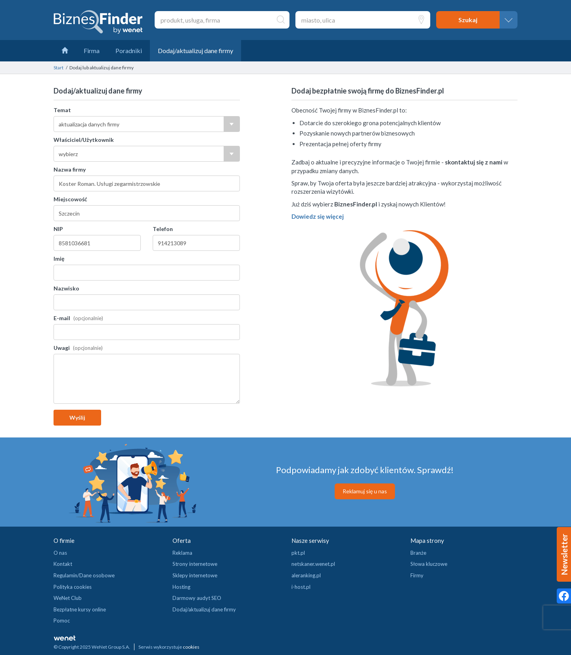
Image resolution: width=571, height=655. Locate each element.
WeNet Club (68, 598)
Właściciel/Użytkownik (84, 139)
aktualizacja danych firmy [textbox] (89, 124)
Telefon (163, 228)
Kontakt (63, 564)
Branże (418, 553)
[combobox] (147, 124)
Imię (59, 258)
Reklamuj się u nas (365, 491)
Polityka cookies (73, 587)
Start (58, 68)
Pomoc (62, 620)
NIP (58, 228)
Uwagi (62, 347)
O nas (60, 553)
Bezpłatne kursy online (80, 609)
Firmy (416, 575)
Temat (62, 110)
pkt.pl (298, 553)
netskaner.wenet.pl (313, 564)
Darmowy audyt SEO (196, 598)
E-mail (62, 318)
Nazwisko (66, 288)
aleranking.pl (306, 575)
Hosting (181, 587)
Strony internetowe (194, 564)
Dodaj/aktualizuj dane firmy (204, 609)
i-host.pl (300, 587)
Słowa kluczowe (428, 564)
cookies (191, 647)
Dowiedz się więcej (317, 216)
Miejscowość (70, 199)
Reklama (182, 553)
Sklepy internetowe (194, 575)
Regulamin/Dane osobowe (84, 575)
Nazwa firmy (70, 169)
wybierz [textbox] (68, 154)
